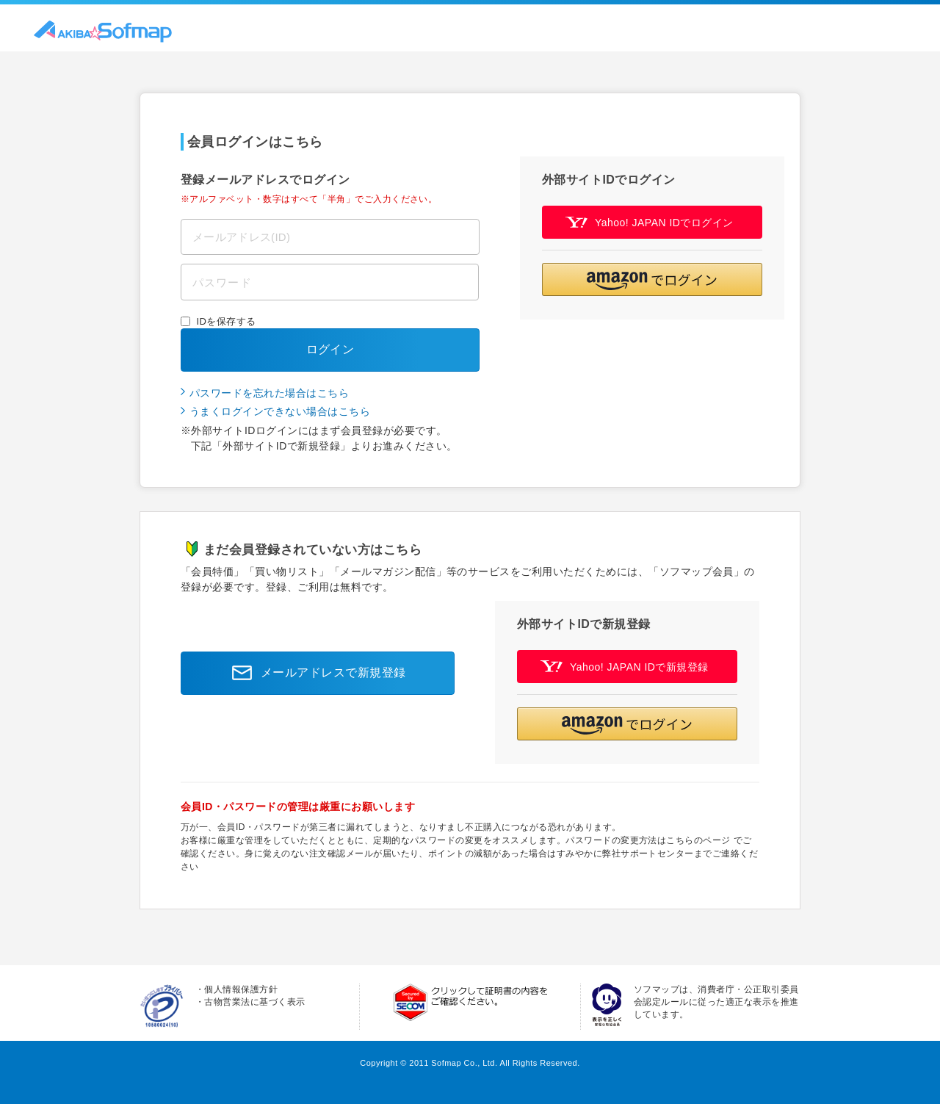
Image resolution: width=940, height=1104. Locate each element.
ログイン (330, 349)
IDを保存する (226, 321)
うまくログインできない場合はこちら (279, 411)
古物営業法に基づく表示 (254, 1002)
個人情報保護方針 (241, 989)
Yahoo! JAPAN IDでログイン (649, 222)
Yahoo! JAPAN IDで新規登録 (624, 667)
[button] (652, 279)
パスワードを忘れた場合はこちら (269, 393)
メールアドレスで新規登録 (315, 673)
